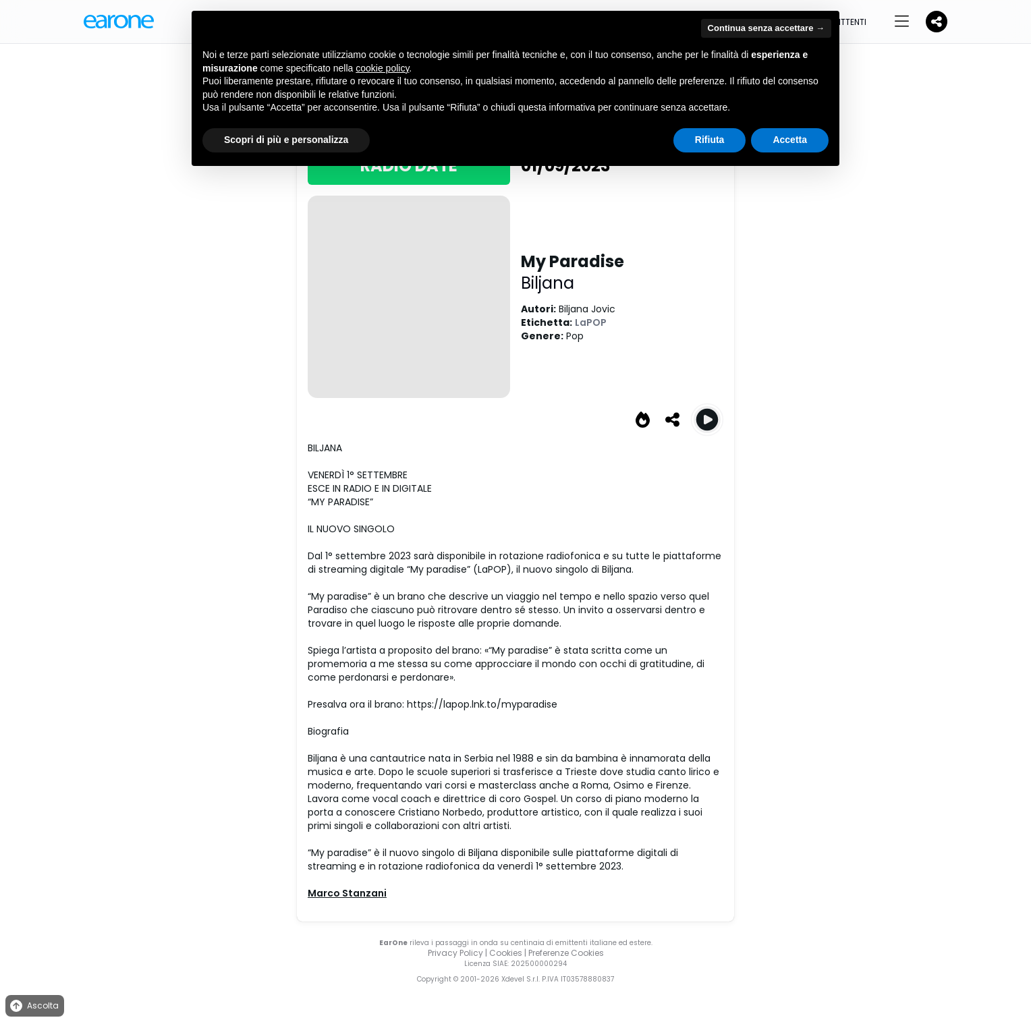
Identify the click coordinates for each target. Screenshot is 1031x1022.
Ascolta (33, 1006)
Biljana (547, 283)
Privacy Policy (455, 953)
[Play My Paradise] (707, 419)
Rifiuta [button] (710, 139)
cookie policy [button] (382, 68)
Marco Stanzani (347, 893)
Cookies (505, 953)
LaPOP (591, 322)
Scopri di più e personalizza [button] (286, 139)
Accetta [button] (790, 139)
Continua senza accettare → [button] (766, 28)
